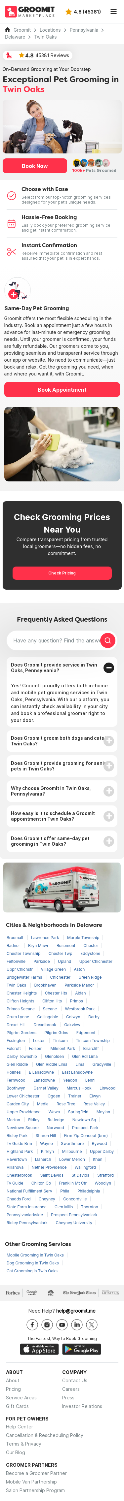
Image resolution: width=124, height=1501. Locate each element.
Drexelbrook (45, 1024)
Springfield (79, 1111)
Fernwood (16, 1080)
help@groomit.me (76, 1311)
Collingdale (48, 1016)
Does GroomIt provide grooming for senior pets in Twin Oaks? (60, 765)
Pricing (13, 1389)
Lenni (90, 1080)
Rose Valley (94, 1103)
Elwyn (95, 1095)
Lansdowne (44, 1080)
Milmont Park (63, 1048)
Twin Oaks (45, 37)
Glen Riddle (18, 1064)
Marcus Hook (79, 1088)
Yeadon (70, 1080)
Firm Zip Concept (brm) (86, 1135)
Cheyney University (74, 1222)
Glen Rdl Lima (85, 1056)
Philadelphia (88, 1191)
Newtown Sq (84, 1119)
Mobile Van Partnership (31, 1482)
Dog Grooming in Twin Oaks (33, 1262)
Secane (50, 1008)
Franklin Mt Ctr (73, 1183)
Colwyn (73, 1016)
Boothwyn (16, 1088)
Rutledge (56, 1119)
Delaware (15, 37)
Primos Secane (21, 1008)
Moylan (103, 1111)
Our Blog (15, 1452)
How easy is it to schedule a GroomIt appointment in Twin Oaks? (53, 816)
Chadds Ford (19, 1198)
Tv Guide (15, 1183)
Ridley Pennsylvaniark (28, 1222)
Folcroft (14, 1048)
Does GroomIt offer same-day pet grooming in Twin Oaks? (50, 841)
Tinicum (61, 1040)
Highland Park (20, 1151)
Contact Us (74, 1380)
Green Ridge (90, 977)
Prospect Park (85, 1127)
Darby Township (22, 1056)
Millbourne (72, 1151)
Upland (65, 961)
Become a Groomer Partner (36, 1473)
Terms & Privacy (23, 1444)
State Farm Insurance (27, 1206)
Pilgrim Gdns (56, 1032)
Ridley (34, 1119)
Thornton (89, 1206)
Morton (14, 1119)
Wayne (47, 1143)
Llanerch (43, 1159)
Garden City (18, 1103)
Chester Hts (56, 993)
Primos (76, 1000)
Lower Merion (72, 1159)
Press (68, 1397)
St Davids (80, 1175)
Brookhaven (46, 985)
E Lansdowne (42, 1072)
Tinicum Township (93, 1040)
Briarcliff (91, 1048)
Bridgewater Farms (25, 977)
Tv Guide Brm (20, 1143)
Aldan (80, 993)
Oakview (72, 1024)
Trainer (75, 1095)
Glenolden (55, 1056)
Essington (16, 1040)
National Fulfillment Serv (30, 1191)
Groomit (22, 30)
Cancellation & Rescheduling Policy (44, 1435)
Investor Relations (82, 1406)
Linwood (107, 1088)
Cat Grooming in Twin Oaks (32, 1270)
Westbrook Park (80, 1008)
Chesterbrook (20, 1175)
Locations (50, 30)
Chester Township (24, 953)
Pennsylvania (84, 30)
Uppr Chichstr (20, 969)
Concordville (75, 1198)
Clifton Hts (52, 1000)
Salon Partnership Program (35, 1490)
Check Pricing (62, 573)
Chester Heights (22, 993)
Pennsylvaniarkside (25, 1214)
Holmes (14, 1072)
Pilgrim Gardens (22, 1032)
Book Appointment (62, 389)
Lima (80, 1064)
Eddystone (90, 953)
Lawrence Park (45, 937)
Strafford (105, 1175)
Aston (79, 969)
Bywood (99, 1143)
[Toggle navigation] (113, 11)
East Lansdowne (77, 1072)
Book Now (35, 166)
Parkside (42, 961)
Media (43, 1103)
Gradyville (102, 1064)
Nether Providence (50, 1167)
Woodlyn (103, 1183)
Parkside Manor (79, 985)
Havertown (17, 1159)
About (13, 1380)
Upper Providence (24, 1111)
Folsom (36, 1048)
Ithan (97, 1159)
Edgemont (86, 1032)
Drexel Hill (16, 1024)
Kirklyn (48, 1151)
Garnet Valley (46, 1088)
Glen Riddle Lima (52, 1064)
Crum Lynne (18, 1016)
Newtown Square (23, 1127)
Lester (39, 1040)
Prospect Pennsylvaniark (74, 1214)
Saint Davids (52, 1175)
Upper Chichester (95, 961)
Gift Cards (17, 1406)
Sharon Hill (46, 1135)
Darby (94, 1016)
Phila (65, 1191)
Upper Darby (102, 1151)
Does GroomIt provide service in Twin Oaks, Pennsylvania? (54, 667)
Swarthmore (73, 1143)
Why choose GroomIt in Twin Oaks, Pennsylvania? (51, 791)
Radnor (14, 945)
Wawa (55, 1111)
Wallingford (85, 1167)
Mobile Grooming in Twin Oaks (35, 1255)
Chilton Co (41, 1183)
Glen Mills (64, 1206)
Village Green (54, 969)
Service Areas (21, 1397)
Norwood (56, 1127)
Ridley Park (18, 1135)
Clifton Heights (21, 1000)
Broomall (15, 937)
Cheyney (47, 1198)
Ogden (54, 1095)
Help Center (19, 1426)
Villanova (16, 1167)
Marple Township (83, 937)
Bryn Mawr (39, 945)
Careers (71, 1389)
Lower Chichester (24, 1095)
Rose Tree (66, 1103)
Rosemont (66, 945)
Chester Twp (61, 953)
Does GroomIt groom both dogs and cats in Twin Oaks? (60, 740)
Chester (90, 945)
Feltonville (16, 961)
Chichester (61, 977)
